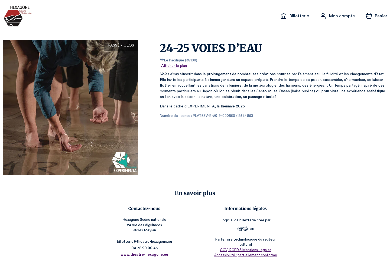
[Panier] (376, 16)
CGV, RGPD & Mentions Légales (244, 250)
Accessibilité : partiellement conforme (244, 255)
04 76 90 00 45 (145, 248)
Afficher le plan (173, 66)
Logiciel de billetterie (237, 220)
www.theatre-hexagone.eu (145, 254)
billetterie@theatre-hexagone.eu (146, 241)
